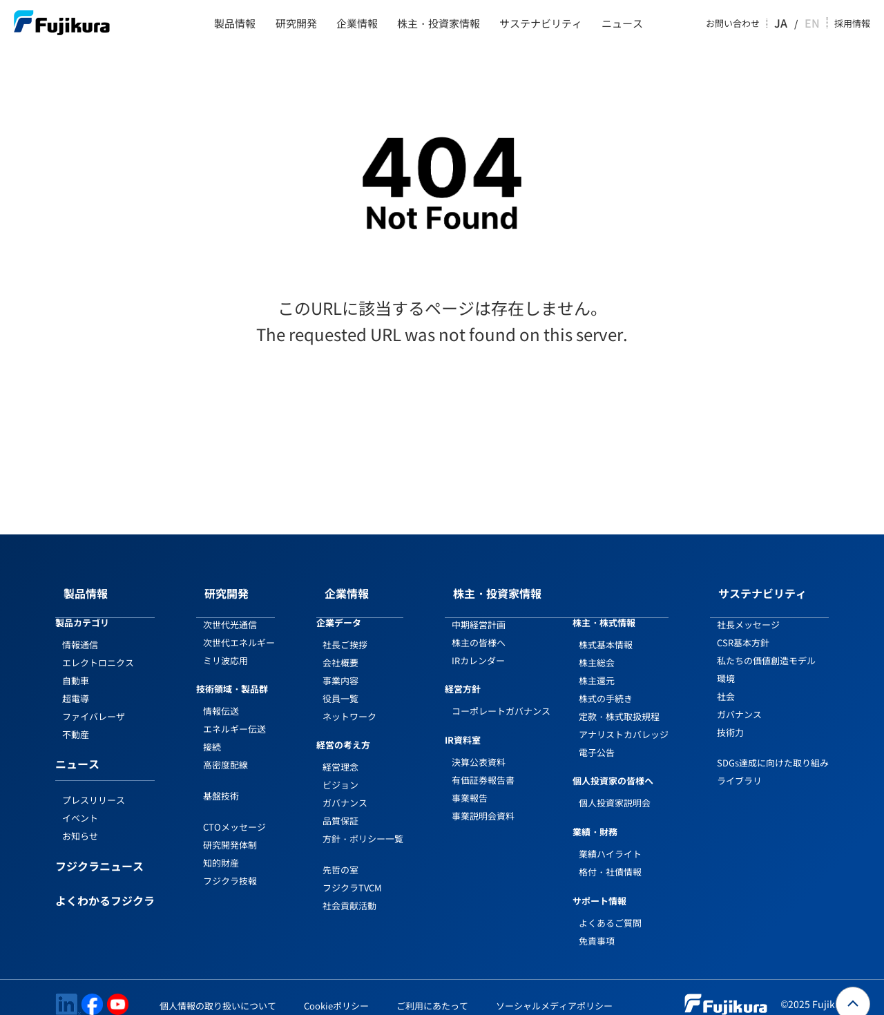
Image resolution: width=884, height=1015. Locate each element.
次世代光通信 (230, 610)
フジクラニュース (99, 853)
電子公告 (597, 738)
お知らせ (80, 822)
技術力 (730, 718)
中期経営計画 (479, 610)
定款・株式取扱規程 (619, 702)
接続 (212, 733)
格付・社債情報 (610, 857)
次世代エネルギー (239, 628)
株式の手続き (606, 684)
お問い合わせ (747, 23)
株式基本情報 (606, 630)
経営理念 (340, 753)
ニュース (622, 24)
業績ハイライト (610, 840)
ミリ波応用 (225, 646)
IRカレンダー (478, 646)
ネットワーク (349, 702)
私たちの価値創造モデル (766, 646)
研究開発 (296, 24)
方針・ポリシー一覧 (363, 824)
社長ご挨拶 (345, 630)
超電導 (75, 684)
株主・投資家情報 (438, 24)
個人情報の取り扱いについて (218, 991)
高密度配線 (225, 750)
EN (813, 23)
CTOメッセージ (234, 813)
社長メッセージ (748, 610)
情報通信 (80, 630)
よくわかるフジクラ (105, 888)
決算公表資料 (479, 748)
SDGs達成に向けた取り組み (773, 748)
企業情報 (357, 24)
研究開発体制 (230, 831)
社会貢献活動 (349, 891)
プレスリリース (93, 786)
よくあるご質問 (610, 909)
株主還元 (597, 666)
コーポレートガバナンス (501, 697)
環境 (726, 664)
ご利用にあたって (432, 991)
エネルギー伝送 (234, 715)
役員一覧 (340, 684)
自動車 (75, 666)
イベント (80, 804)
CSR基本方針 (743, 628)
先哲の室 (340, 855)
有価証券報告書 (483, 766)
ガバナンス (345, 788)
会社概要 (340, 648)
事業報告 (470, 784)
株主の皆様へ (479, 628)
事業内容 (340, 666)
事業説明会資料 (483, 802)
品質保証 (340, 806)
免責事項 (597, 927)
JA (794, 23)
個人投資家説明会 (615, 788)
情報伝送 (221, 697)
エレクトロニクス (98, 648)
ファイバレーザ (93, 702)
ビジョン (340, 770)
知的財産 (221, 849)
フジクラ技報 (230, 866)
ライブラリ (739, 766)
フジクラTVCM (352, 873)
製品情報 (235, 24)
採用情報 (852, 23)
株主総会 (597, 648)
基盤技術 (221, 782)
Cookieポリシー (336, 991)
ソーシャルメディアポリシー (554, 991)
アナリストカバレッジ (624, 720)
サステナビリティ (540, 24)
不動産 (75, 720)
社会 (726, 682)
